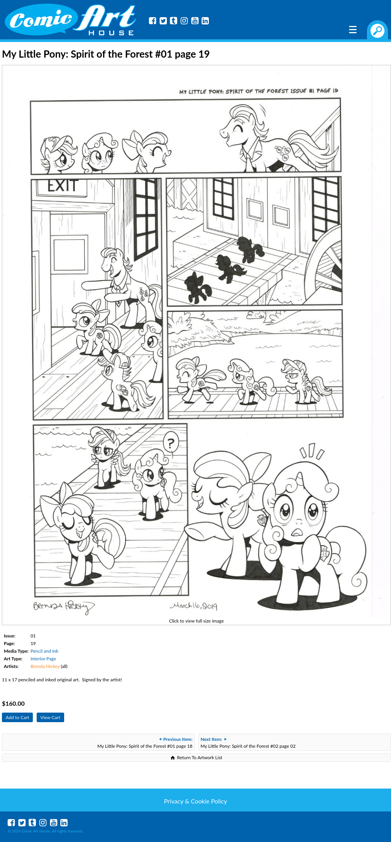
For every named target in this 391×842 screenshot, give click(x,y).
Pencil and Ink (44, 651)
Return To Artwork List (199, 757)
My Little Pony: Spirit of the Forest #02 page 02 (248, 742)
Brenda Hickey (45, 666)
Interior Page (43, 658)
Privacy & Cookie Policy (195, 801)
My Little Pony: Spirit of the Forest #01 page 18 (144, 742)
